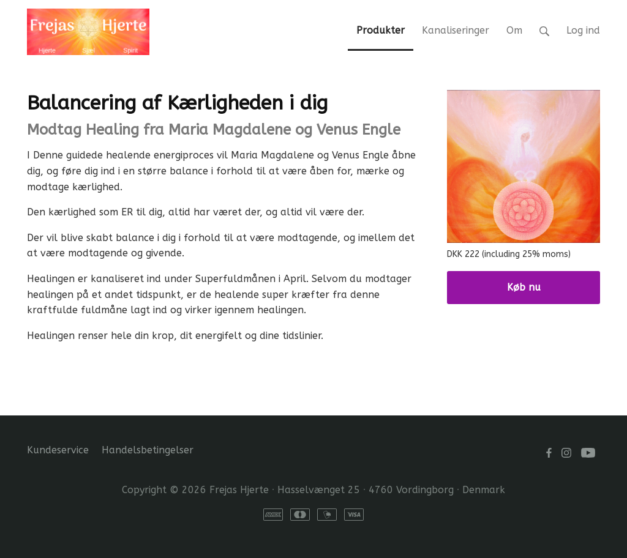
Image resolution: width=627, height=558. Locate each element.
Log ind (583, 30)
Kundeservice (58, 450)
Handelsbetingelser (147, 450)
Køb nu (524, 287)
